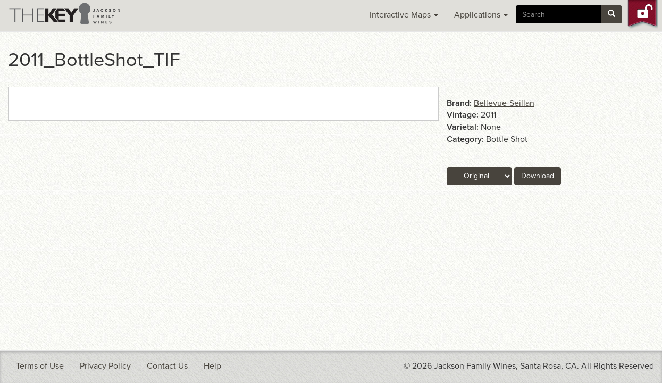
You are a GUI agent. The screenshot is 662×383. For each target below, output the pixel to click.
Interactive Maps (404, 15)
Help (212, 366)
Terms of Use (40, 366)
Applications (481, 15)
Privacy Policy (105, 366)
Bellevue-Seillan (504, 103)
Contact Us (167, 366)
